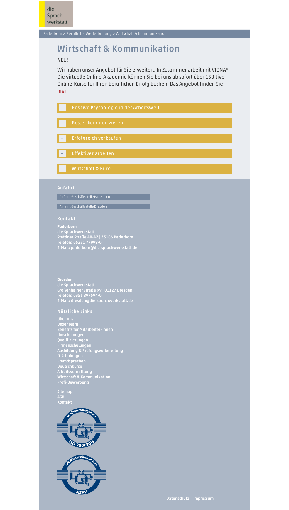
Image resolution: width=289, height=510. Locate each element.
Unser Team (67, 324)
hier (61, 91)
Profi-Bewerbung (73, 382)
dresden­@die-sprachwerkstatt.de (102, 300)
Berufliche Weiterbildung (89, 33)
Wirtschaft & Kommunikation (83, 377)
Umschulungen (70, 334)
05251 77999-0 (87, 242)
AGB (60, 396)
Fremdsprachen (71, 361)
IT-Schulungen (70, 355)
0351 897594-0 (87, 295)
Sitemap (64, 391)
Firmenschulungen (74, 345)
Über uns (65, 318)
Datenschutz (177, 498)
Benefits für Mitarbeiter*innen (85, 329)
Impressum (203, 498)
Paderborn (52, 33)
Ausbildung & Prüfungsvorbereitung (90, 350)
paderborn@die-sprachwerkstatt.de (104, 247)
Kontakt (64, 402)
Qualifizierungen (72, 340)
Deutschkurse (69, 366)
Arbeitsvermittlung (74, 371)
